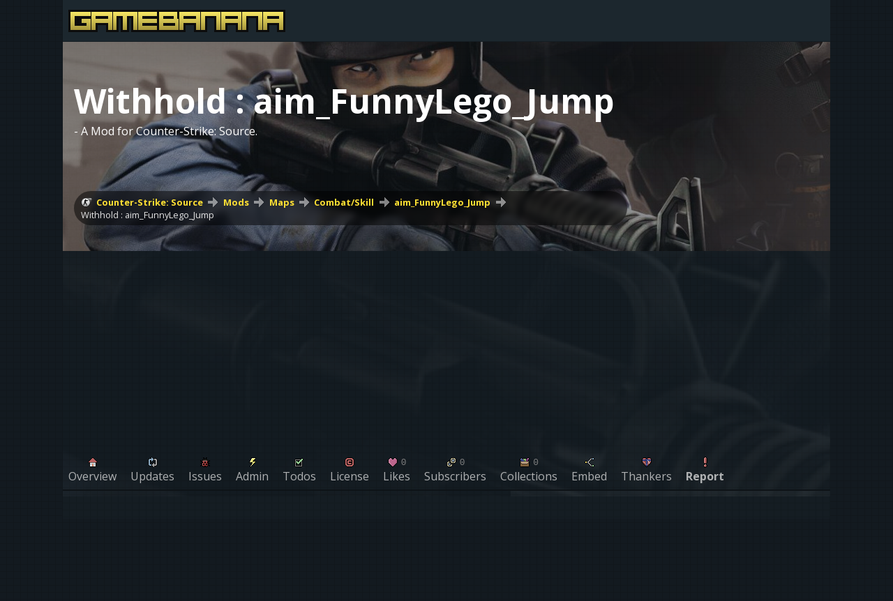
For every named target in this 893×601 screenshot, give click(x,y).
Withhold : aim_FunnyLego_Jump (147, 214)
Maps (281, 202)
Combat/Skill (344, 202)
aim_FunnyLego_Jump (442, 202)
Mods (236, 202)
